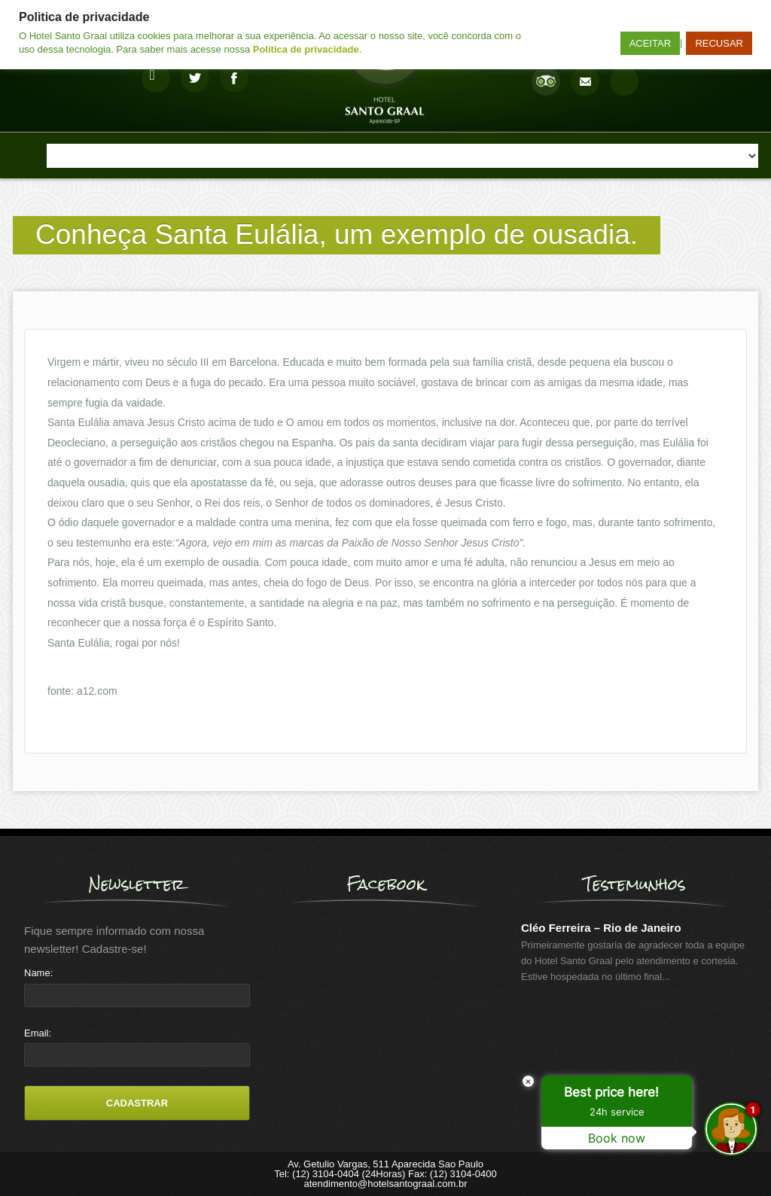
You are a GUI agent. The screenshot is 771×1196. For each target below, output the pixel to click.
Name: (38, 972)
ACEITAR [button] (650, 43)
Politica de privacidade (306, 49)
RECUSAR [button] (719, 43)
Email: (37, 1033)
